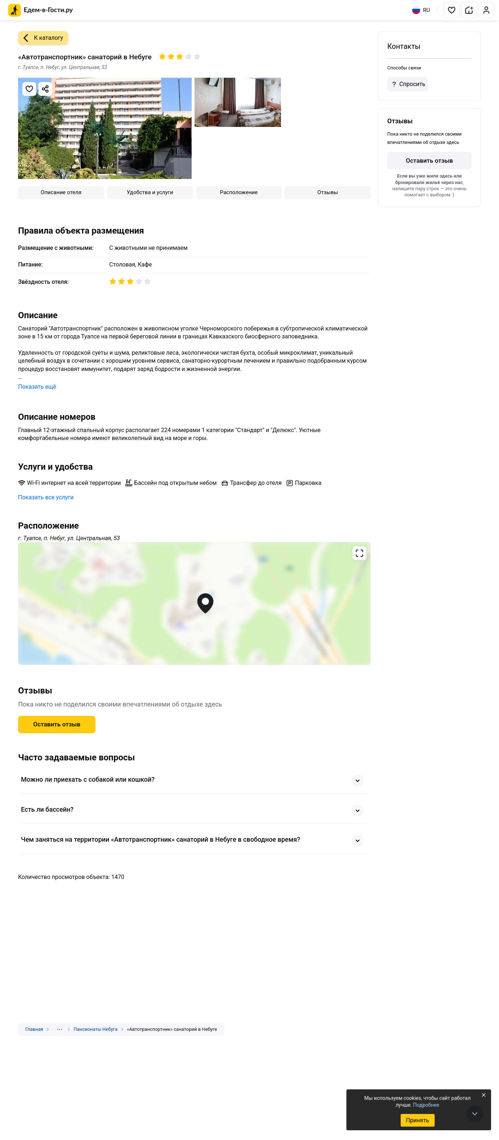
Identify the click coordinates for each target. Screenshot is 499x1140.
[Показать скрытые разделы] (59, 1029)
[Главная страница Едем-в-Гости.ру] (40, 10)
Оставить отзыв (56, 724)
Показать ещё (37, 386)
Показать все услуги (46, 497)
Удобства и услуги (150, 192)
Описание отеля (61, 192)
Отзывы (327, 192)
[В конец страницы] (474, 1113)
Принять (417, 1120)
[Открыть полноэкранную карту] (194, 603)
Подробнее (426, 1105)
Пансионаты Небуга (95, 1029)
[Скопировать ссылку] (45, 89)
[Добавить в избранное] (29, 89)
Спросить (407, 84)
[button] (451, 10)
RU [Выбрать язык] (421, 10)
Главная (34, 1029)
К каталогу (40, 38)
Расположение (238, 192)
